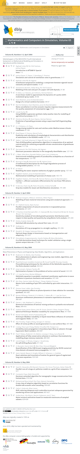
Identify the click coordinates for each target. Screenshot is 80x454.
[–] (55, 55)
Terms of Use (12, 413)
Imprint (29, 413)
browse (22, 3)
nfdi (43, 3)
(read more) (65, 20)
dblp (14, 3)
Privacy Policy (21, 413)
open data (29, 411)
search (29, 3)
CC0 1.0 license (42, 411)
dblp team (32, 409)
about (37, 3)
